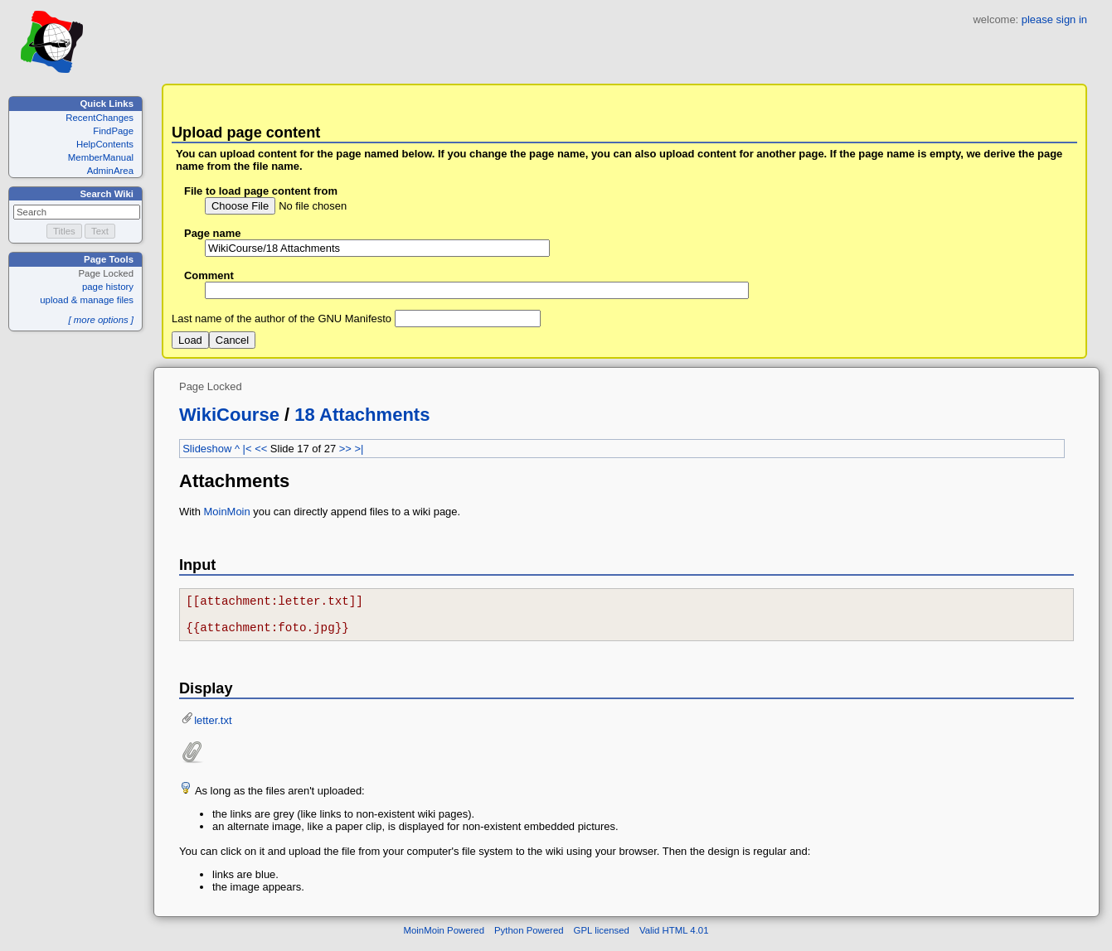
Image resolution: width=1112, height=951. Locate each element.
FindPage (113, 131)
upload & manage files (87, 300)
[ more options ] (101, 320)
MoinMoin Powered (444, 938)
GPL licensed (601, 938)
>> (345, 448)
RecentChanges (100, 118)
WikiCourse (229, 414)
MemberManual (101, 157)
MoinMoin (227, 511)
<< (261, 448)
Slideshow (206, 448)
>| (358, 448)
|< (247, 448)
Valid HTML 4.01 (674, 938)
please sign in (1054, 19)
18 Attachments (362, 414)
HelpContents (105, 144)
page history (108, 287)
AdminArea (110, 171)
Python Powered (529, 938)
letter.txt (212, 728)
